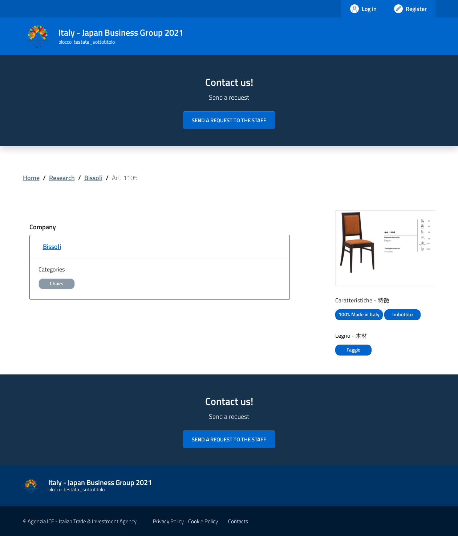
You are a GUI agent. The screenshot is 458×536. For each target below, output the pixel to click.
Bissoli (93, 178)
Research (62, 178)
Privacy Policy (168, 521)
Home (31, 178)
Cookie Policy (203, 521)
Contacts (238, 521)
